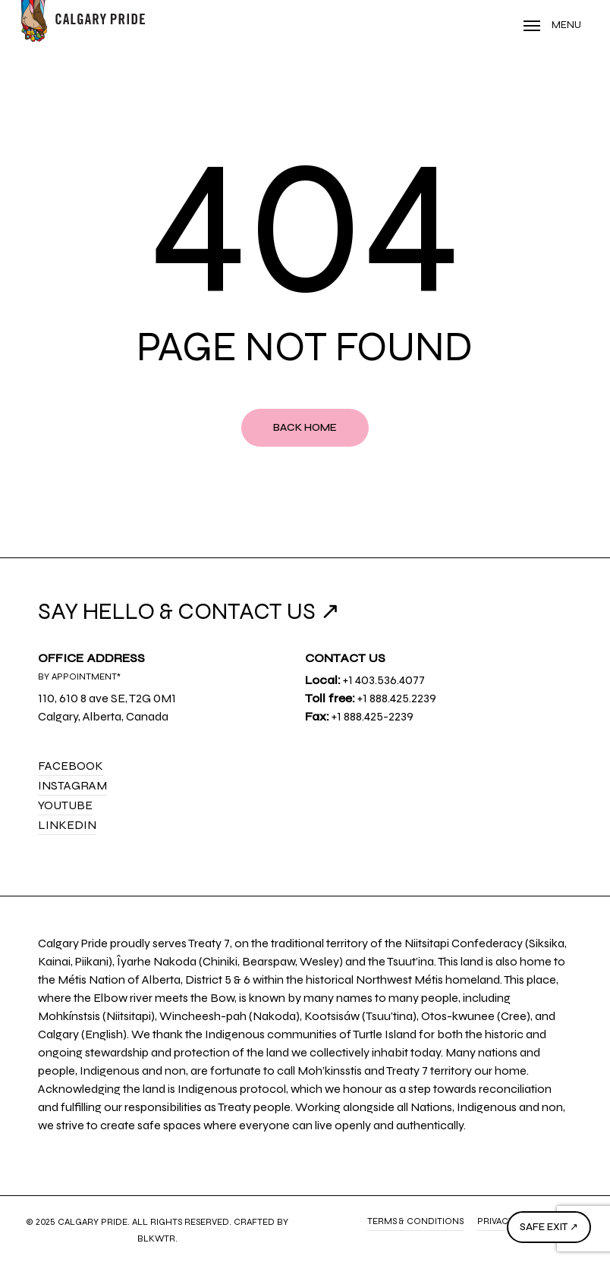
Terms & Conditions (415, 1221)
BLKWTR (156, 1238)
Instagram (72, 785)
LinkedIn (67, 825)
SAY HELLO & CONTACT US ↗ (189, 611)
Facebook (70, 765)
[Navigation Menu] (552, 25)
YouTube (65, 805)
